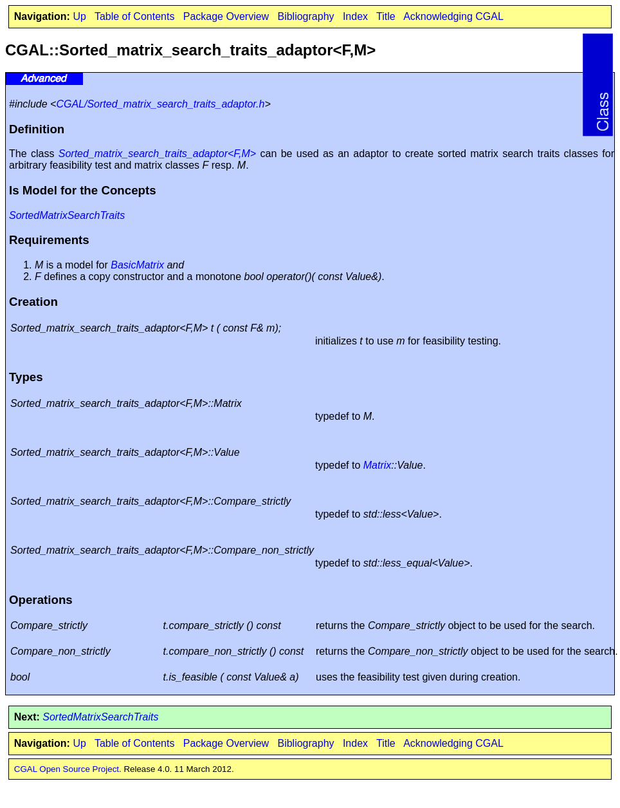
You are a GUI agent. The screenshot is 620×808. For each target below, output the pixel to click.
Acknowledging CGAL (453, 16)
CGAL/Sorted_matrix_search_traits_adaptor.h (160, 104)
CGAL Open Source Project (66, 769)
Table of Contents (135, 16)
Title (386, 16)
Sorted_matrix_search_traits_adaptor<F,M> (157, 153)
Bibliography (305, 16)
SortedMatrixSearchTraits (67, 215)
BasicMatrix (137, 264)
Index (355, 16)
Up (79, 16)
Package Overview (226, 16)
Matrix (377, 465)
